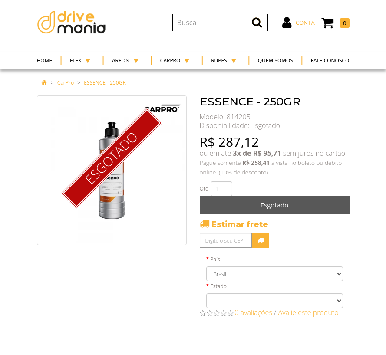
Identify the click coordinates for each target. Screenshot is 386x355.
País (215, 259)
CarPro (65, 82)
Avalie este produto (308, 312)
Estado (218, 286)
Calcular (260, 240)
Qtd (204, 188)
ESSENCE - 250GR (105, 82)
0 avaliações (253, 312)
